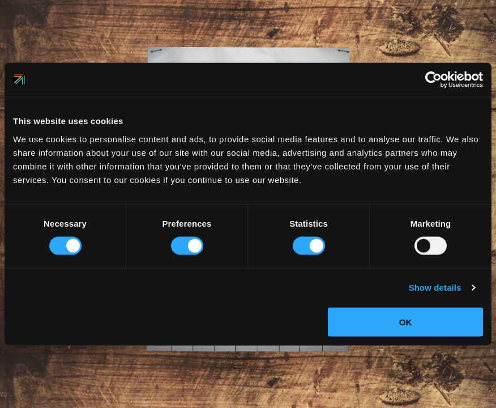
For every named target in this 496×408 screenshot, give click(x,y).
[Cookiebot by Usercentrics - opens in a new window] (433, 79)
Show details (435, 287)
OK (405, 321)
